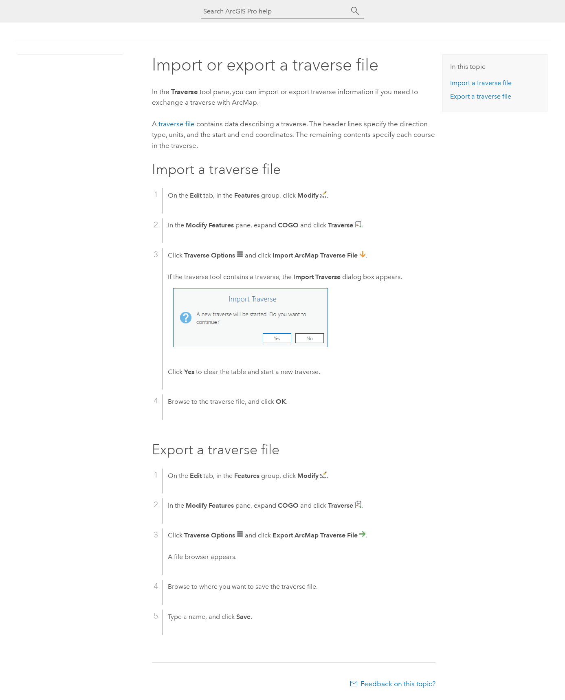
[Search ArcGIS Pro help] (274, 11)
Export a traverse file (480, 96)
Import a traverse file (481, 83)
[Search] (355, 11)
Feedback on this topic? (398, 684)
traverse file (176, 124)
